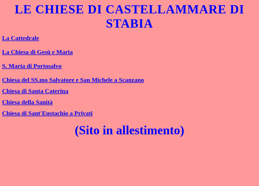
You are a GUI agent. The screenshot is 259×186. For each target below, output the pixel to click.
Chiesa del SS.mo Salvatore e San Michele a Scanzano (73, 79)
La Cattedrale (20, 38)
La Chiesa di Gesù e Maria (37, 52)
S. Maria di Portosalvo (32, 66)
